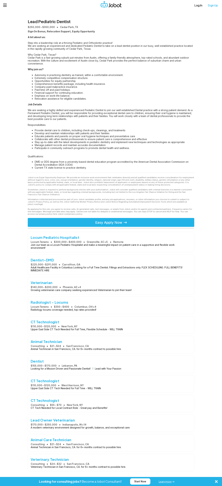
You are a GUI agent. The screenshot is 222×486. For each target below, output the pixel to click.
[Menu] (5, 5)
